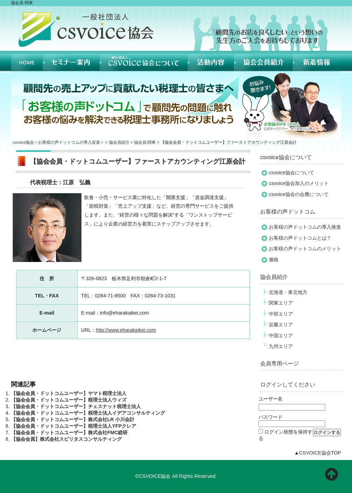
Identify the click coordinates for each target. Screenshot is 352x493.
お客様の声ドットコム (287, 211)
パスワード (270, 417)
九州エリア (281, 346)
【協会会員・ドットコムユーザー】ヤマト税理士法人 (68, 393)
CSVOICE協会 (315, 453)
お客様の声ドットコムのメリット (305, 248)
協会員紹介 (263, 61)
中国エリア (281, 335)
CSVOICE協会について (144, 61)
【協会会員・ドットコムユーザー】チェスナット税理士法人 (76, 406)
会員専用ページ (279, 363)
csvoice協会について (286, 157)
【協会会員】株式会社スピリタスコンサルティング (66, 439)
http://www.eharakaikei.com (126, 330)
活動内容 (211, 61)
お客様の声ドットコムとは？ (300, 238)
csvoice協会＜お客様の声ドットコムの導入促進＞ (58, 142)
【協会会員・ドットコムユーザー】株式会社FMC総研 (69, 432)
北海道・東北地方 (288, 292)
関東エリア (281, 303)
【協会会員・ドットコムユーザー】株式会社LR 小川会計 (72, 419)
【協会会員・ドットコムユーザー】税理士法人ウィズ (68, 400)
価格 (273, 259)
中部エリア (281, 314)
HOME (27, 61)
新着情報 (317, 61)
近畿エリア (281, 324)
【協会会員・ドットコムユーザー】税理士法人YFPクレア (73, 426)
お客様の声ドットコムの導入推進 (305, 227)
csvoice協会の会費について (299, 194)
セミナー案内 (71, 61)
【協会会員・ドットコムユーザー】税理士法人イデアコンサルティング (88, 413)
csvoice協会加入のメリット (299, 183)
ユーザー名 (270, 399)
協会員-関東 (145, 142)
